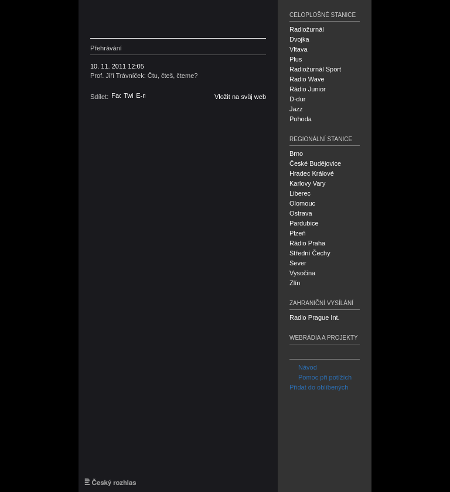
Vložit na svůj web (240, 96)
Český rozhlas (146, 19)
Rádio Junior (307, 89)
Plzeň (297, 233)
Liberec (300, 193)
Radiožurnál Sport (315, 69)
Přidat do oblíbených (318, 387)
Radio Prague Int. (314, 317)
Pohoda (300, 118)
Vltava (298, 49)
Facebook (116, 95)
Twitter (128, 95)
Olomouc (302, 203)
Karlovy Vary (307, 183)
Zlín (294, 282)
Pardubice (304, 223)
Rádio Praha (307, 243)
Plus (295, 59)
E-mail (140, 95)
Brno (296, 153)
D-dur (297, 98)
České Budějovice (315, 163)
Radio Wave (307, 79)
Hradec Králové (311, 173)
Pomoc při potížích (320, 377)
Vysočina (302, 272)
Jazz (296, 108)
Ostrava (300, 213)
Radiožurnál (306, 29)
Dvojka (299, 39)
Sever (297, 262)
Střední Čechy (309, 253)
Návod (303, 367)
